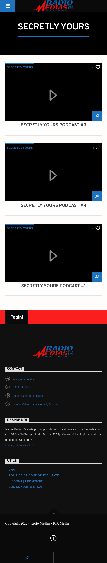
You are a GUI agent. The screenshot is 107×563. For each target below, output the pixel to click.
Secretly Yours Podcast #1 (53, 286)
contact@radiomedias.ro (28, 395)
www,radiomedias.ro (26, 379)
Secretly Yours (20, 67)
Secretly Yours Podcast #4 (53, 206)
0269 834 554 (21, 387)
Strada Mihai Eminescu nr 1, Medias (35, 404)
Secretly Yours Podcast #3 (53, 125)
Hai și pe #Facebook (19, 445)
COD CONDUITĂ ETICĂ (25, 487)
